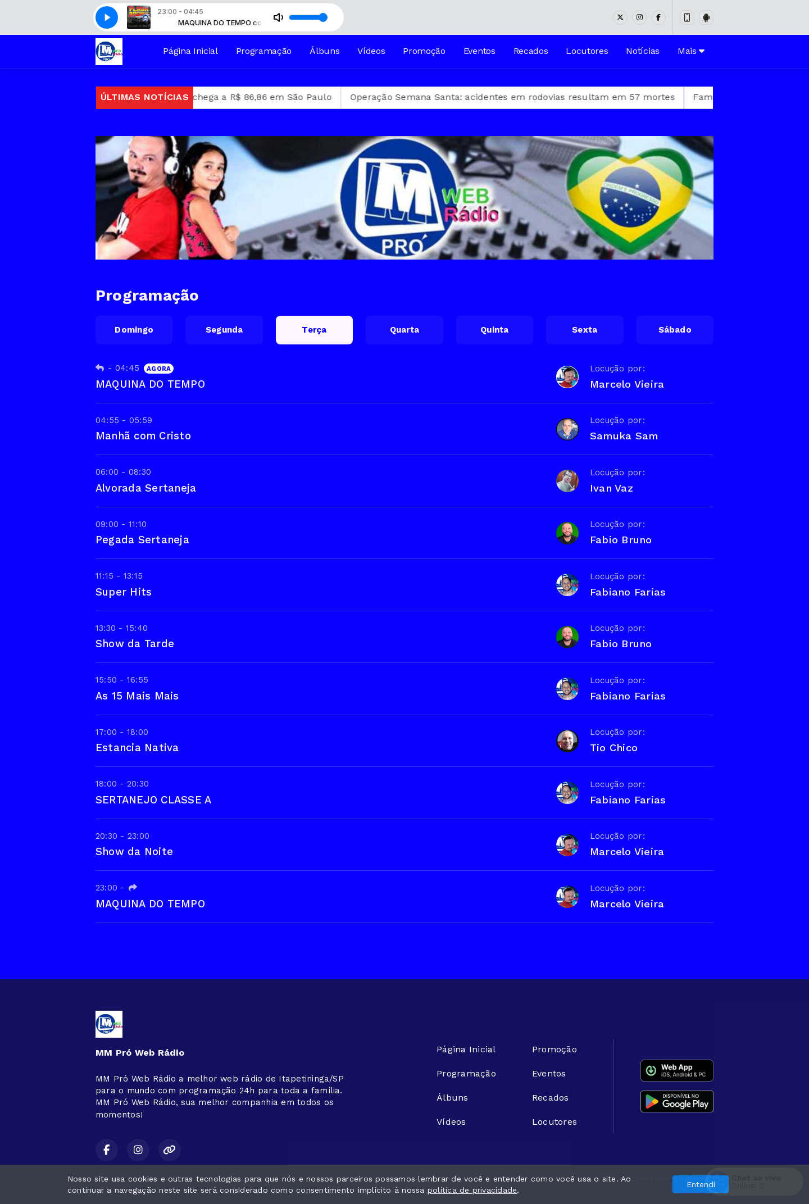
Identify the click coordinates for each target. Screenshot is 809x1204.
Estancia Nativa (137, 747)
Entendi (701, 1184)
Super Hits (124, 592)
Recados (530, 51)
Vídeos (371, 51)
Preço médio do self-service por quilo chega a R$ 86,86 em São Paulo (214, 97)
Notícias (642, 51)
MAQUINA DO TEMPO (150, 384)
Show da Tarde (135, 643)
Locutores (587, 51)
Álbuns (324, 51)
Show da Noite (134, 851)
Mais (691, 51)
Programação (264, 51)
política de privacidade (472, 1189)
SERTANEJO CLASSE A (153, 800)
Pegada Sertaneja (142, 540)
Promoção (424, 51)
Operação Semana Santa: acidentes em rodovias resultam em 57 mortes (549, 97)
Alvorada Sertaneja (146, 488)
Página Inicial (190, 51)
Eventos (479, 51)
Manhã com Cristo (143, 436)
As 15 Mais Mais (137, 696)
